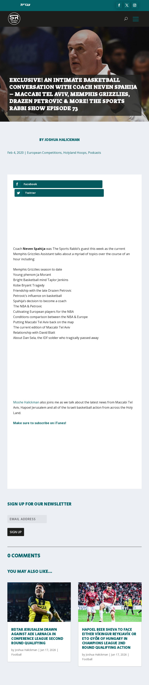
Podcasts (94, 152)
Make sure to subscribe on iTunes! (39, 414)
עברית (25, 4)
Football (16, 645)
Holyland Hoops (75, 152)
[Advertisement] (52, 364)
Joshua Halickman (62, 140)
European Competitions (44, 152)
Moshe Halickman (26, 393)
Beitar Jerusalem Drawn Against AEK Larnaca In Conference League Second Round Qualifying (37, 627)
